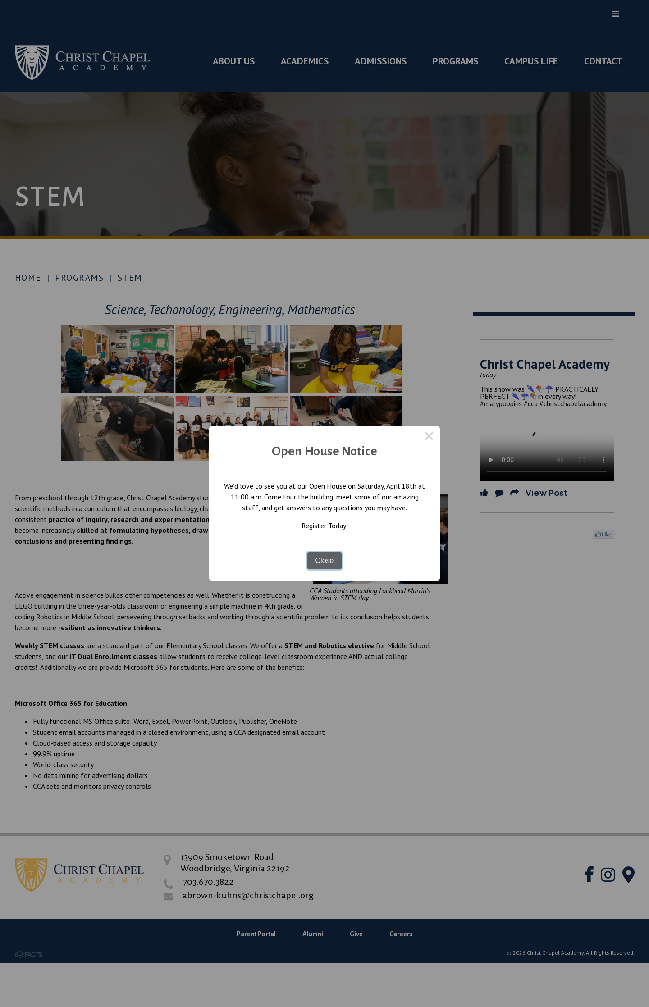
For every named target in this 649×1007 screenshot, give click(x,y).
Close (324, 560)
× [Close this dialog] (429, 437)
